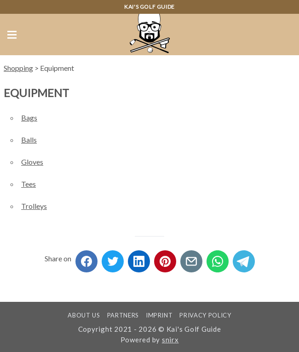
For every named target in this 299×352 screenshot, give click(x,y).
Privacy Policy (205, 315)
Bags (29, 117)
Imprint (159, 315)
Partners (123, 315)
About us (84, 315)
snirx (170, 339)
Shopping (18, 67)
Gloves (32, 161)
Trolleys (34, 206)
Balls (29, 139)
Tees (28, 183)
